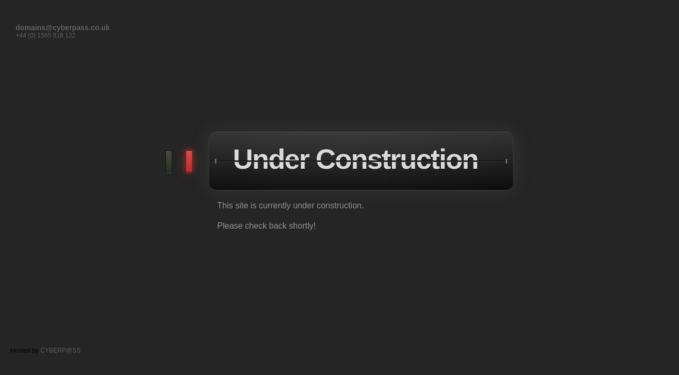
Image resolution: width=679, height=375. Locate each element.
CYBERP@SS (60, 350)
